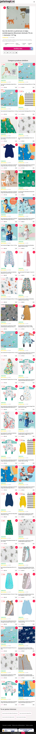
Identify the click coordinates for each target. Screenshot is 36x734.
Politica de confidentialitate (18, 725)
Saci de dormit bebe (21, 717)
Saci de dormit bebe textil (8, 717)
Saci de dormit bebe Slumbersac (10, 713)
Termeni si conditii (6, 725)
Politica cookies (29, 725)
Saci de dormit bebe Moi (25, 713)
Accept (23, 733)
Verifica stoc (23, 48)
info (16, 87)
